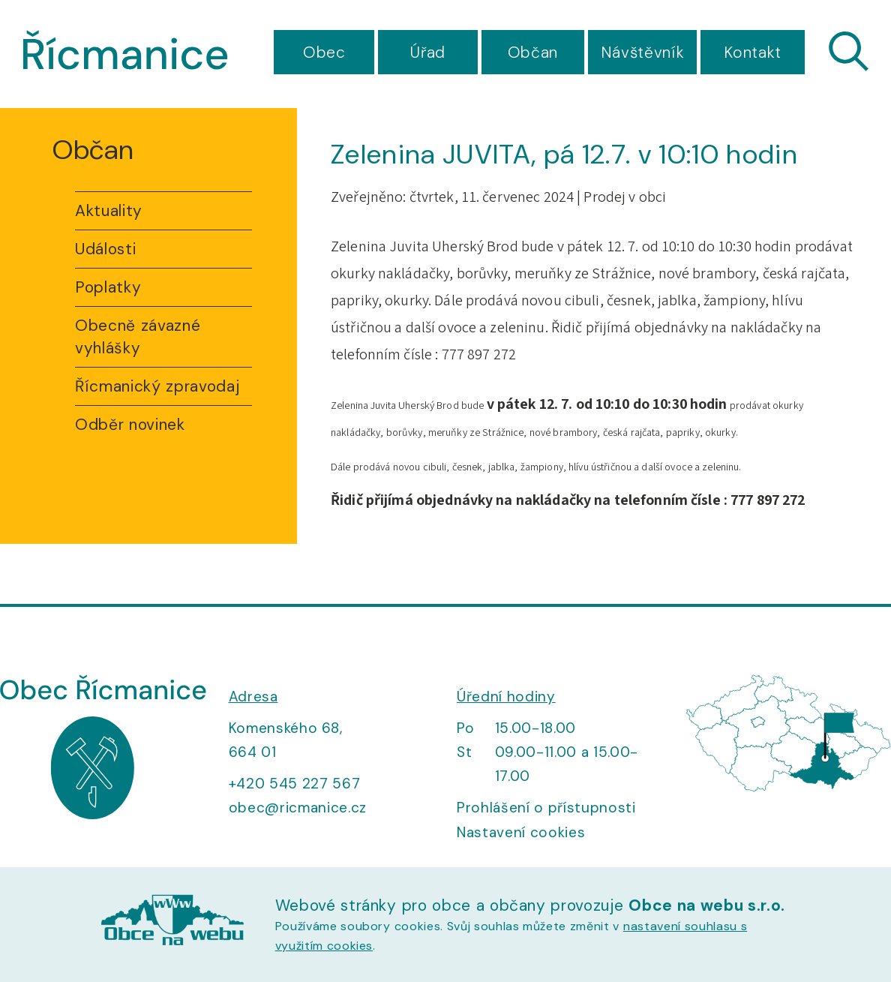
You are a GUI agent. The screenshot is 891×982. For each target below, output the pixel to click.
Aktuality (108, 210)
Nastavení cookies (521, 832)
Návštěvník (643, 52)
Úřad (428, 52)
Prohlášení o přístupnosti (546, 807)
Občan (533, 52)
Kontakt (753, 52)
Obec (324, 52)
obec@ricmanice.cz (298, 807)
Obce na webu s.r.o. (706, 905)
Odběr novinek (130, 424)
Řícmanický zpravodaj (157, 386)
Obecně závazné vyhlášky (137, 337)
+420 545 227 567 (295, 783)
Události (105, 249)
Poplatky (108, 287)
